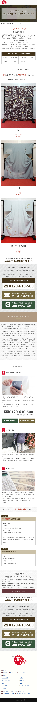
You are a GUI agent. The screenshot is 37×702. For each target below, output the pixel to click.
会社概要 (14, 691)
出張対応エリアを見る (18, 591)
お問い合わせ (5, 691)
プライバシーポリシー (7, 693)
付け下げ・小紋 (5, 680)
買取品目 (4, 675)
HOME (3, 670)
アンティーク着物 (24, 685)
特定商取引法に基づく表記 (22, 693)
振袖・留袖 (4, 678)
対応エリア (12, 672)
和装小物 (4, 685)
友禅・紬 (21, 680)
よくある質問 (21, 672)
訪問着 (21, 678)
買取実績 (4, 672)
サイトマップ (22, 691)
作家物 (3, 688)
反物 (20, 683)
